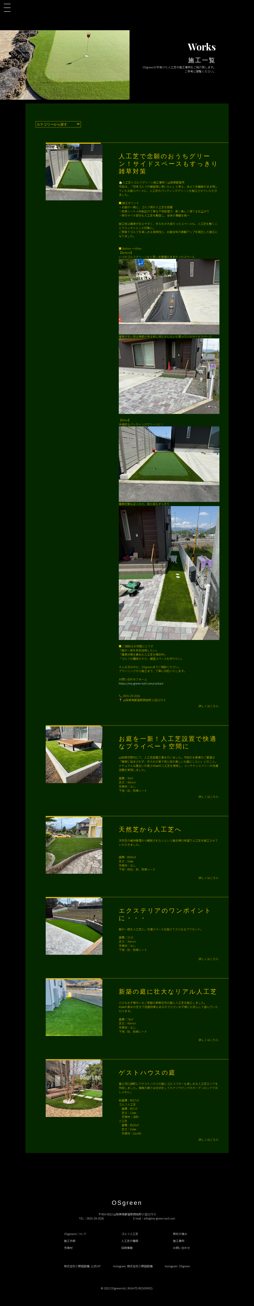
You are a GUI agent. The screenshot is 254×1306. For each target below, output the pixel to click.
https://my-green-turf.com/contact (141, 683)
